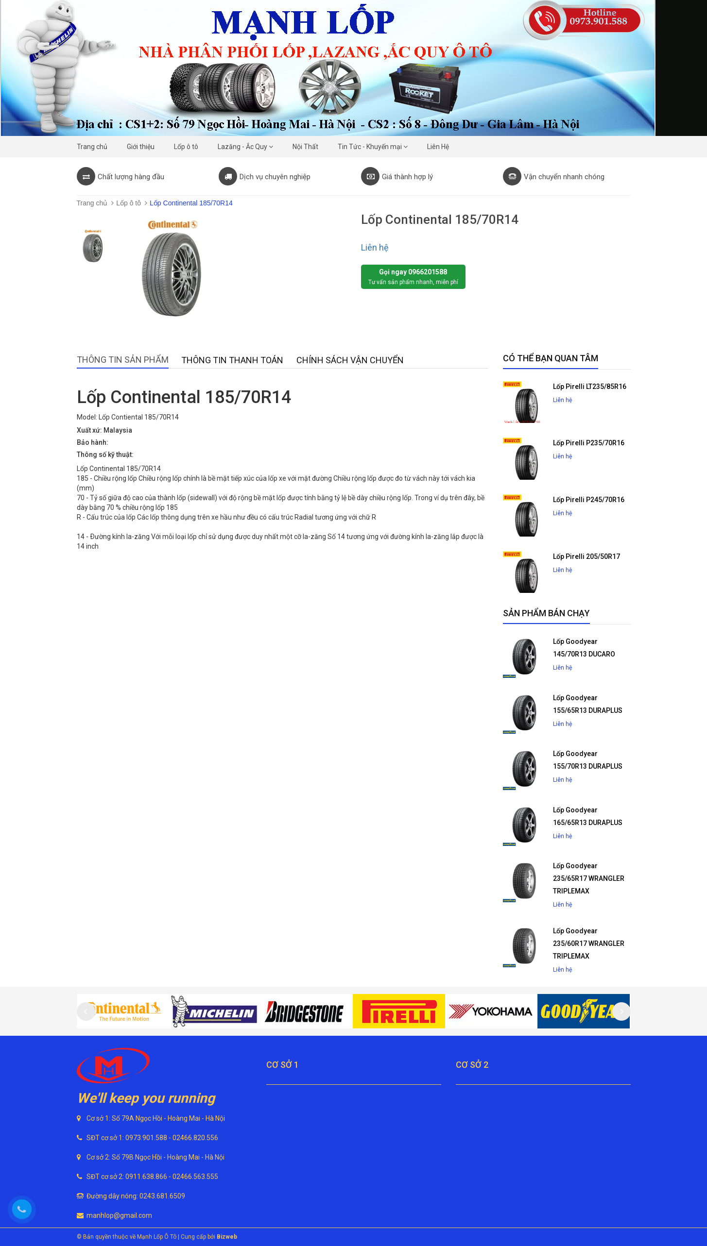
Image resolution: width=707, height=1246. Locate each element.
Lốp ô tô (128, 203)
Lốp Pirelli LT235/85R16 (589, 386)
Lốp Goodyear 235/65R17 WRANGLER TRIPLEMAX (588, 878)
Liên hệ (375, 247)
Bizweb (227, 1236)
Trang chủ (92, 203)
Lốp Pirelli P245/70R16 (588, 500)
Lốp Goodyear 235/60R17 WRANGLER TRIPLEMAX (588, 943)
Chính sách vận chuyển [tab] (350, 360)
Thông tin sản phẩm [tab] (123, 359)
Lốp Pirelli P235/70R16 (588, 443)
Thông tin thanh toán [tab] (232, 360)
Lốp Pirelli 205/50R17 (586, 556)
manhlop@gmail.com (119, 1215)
